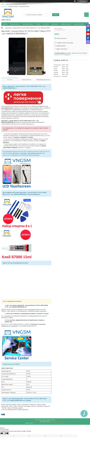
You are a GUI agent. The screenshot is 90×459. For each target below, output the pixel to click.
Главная (5, 24)
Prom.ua (53, 420)
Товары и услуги (14, 24)
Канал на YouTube (79, 24)
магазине (32, 309)
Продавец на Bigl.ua (45, 421)
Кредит (38, 24)
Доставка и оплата (28, 24)
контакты (36, 155)
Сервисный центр (66, 24)
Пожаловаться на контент (40, 423)
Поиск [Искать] (55, 14)
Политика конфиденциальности (56, 423)
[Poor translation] (6, 433)
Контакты (46, 24)
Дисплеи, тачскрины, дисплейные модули (27, 153)
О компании (54, 24)
